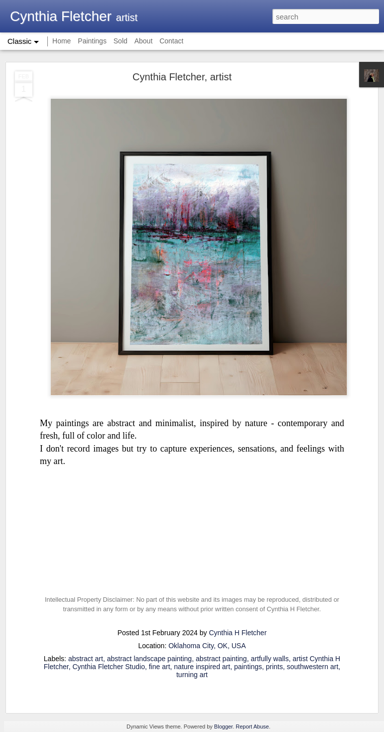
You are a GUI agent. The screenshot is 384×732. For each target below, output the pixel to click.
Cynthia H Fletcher (237, 633)
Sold (121, 41)
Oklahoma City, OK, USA (207, 646)
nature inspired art (202, 667)
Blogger (223, 727)
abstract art (85, 659)
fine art (159, 667)
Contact (171, 41)
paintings (248, 667)
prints (274, 667)
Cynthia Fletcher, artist (182, 76)
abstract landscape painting (149, 659)
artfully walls (269, 659)
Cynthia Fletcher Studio (108, 667)
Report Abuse (252, 727)
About (143, 41)
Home (61, 41)
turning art (192, 675)
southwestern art (313, 667)
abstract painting (221, 659)
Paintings (92, 41)
